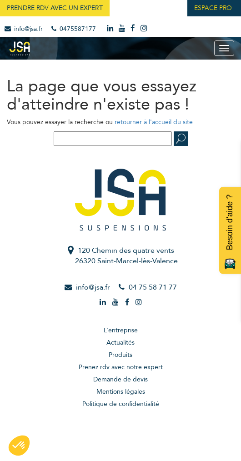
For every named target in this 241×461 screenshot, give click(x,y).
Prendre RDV (55, 8)
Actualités (120, 342)
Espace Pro (213, 8)
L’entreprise (121, 330)
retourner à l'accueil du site (154, 122)
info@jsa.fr (24, 29)
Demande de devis (120, 379)
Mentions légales (120, 391)
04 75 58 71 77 (153, 287)
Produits (120, 355)
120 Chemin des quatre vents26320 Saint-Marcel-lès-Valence (126, 256)
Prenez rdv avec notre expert (121, 367)
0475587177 (73, 29)
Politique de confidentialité (120, 404)
